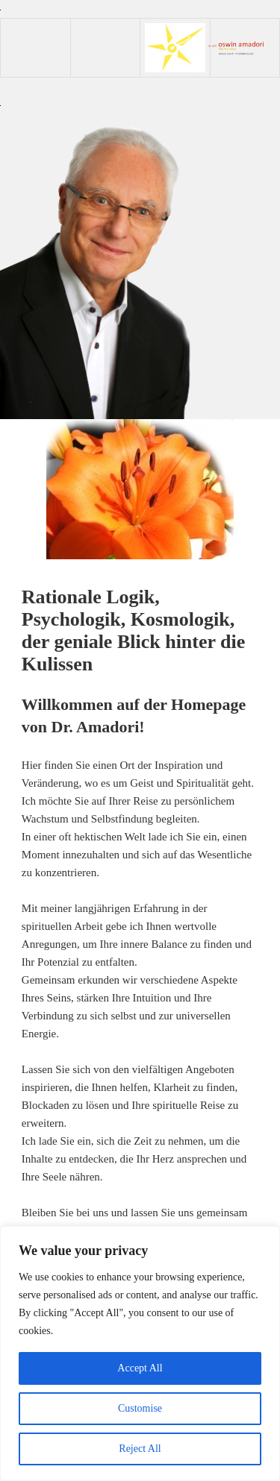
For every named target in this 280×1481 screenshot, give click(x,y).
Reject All (140, 1448)
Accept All (139, 1368)
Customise (140, 1408)
